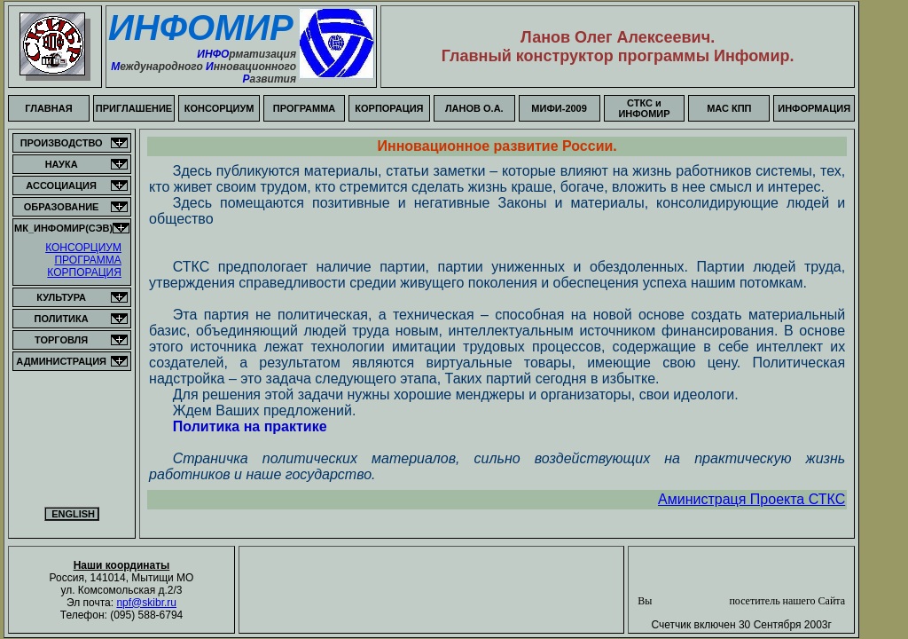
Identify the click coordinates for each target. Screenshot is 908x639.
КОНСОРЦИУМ (219, 108)
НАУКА (61, 164)
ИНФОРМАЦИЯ (814, 108)
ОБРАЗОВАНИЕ (61, 206)
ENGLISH (72, 514)
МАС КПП (729, 108)
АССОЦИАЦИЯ (61, 185)
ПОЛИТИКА (62, 318)
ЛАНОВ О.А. (474, 108)
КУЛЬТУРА (61, 297)
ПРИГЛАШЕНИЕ (134, 108)
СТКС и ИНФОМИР (643, 108)
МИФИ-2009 (559, 108)
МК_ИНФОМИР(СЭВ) (63, 228)
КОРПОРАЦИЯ (389, 108)
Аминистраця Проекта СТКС (751, 499)
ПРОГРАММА (304, 108)
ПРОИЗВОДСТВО (61, 143)
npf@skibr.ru (146, 602)
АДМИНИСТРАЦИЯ (61, 361)
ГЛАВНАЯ (48, 108)
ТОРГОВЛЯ (61, 340)
